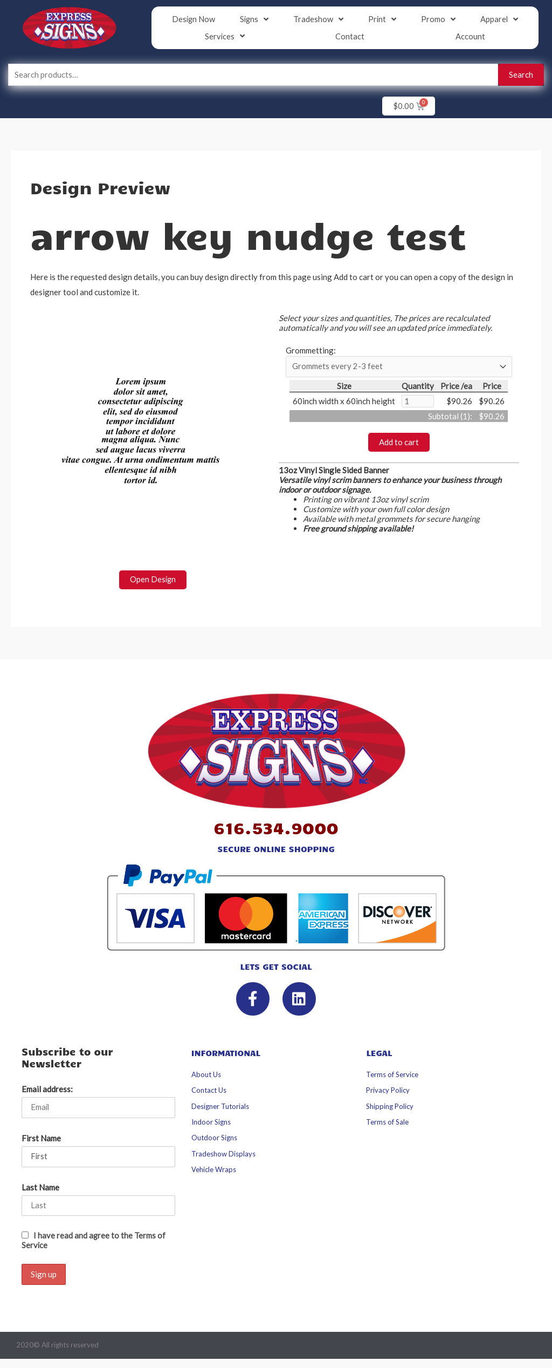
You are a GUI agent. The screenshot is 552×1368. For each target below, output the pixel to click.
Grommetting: (311, 351)
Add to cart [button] (399, 443)
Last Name (40, 1188)
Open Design (152, 580)
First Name (41, 1139)
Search (521, 75)
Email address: (47, 1090)
